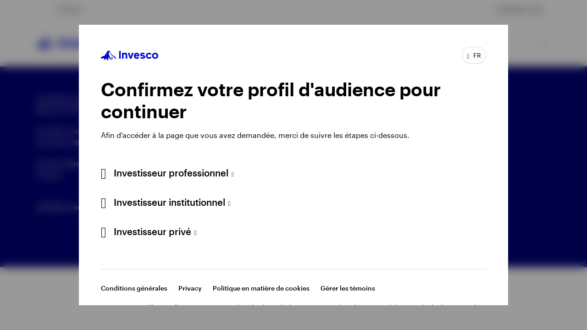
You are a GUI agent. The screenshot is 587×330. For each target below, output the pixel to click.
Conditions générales (134, 288)
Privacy (190, 288)
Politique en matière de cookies (261, 288)
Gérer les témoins (348, 288)
